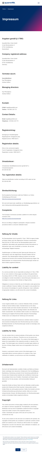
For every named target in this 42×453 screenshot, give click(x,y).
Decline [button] (23, 449)
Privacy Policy (30, 439)
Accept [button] (18, 449)
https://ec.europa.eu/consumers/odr (11, 199)
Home (4, 9)
